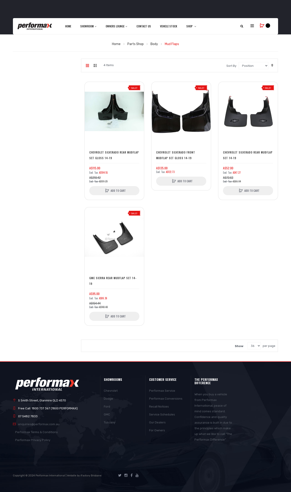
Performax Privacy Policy (32, 440)
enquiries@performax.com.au (38, 424)
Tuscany (109, 422)
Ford (107, 406)
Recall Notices (159, 406)
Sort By (231, 65)
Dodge (108, 398)
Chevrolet (111, 390)
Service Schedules (162, 414)
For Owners (157, 430)
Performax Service (162, 390)
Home (116, 44)
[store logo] (35, 26)
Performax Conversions (165, 398)
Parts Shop (135, 44)
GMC (107, 414)
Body (154, 44)
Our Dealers (157, 422)
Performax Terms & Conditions (36, 432)
